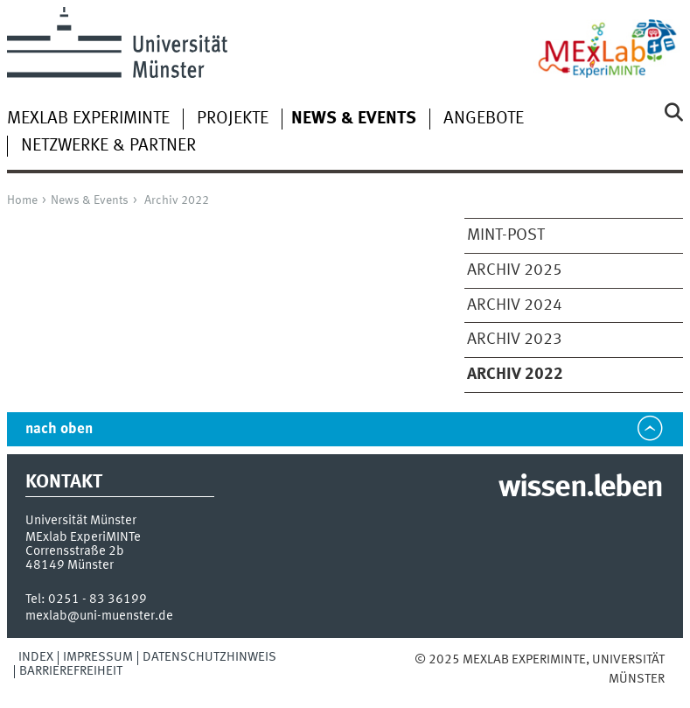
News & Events (90, 200)
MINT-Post (506, 235)
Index (35, 657)
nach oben (59, 429)
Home (22, 200)
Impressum (98, 657)
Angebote (483, 119)
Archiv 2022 (176, 200)
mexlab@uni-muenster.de (99, 616)
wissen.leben (580, 488)
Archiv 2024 (514, 305)
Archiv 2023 (514, 339)
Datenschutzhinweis (209, 657)
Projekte (232, 119)
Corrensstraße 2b (74, 551)
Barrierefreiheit (70, 671)
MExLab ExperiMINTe (88, 119)
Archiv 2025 (514, 270)
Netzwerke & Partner (108, 146)
